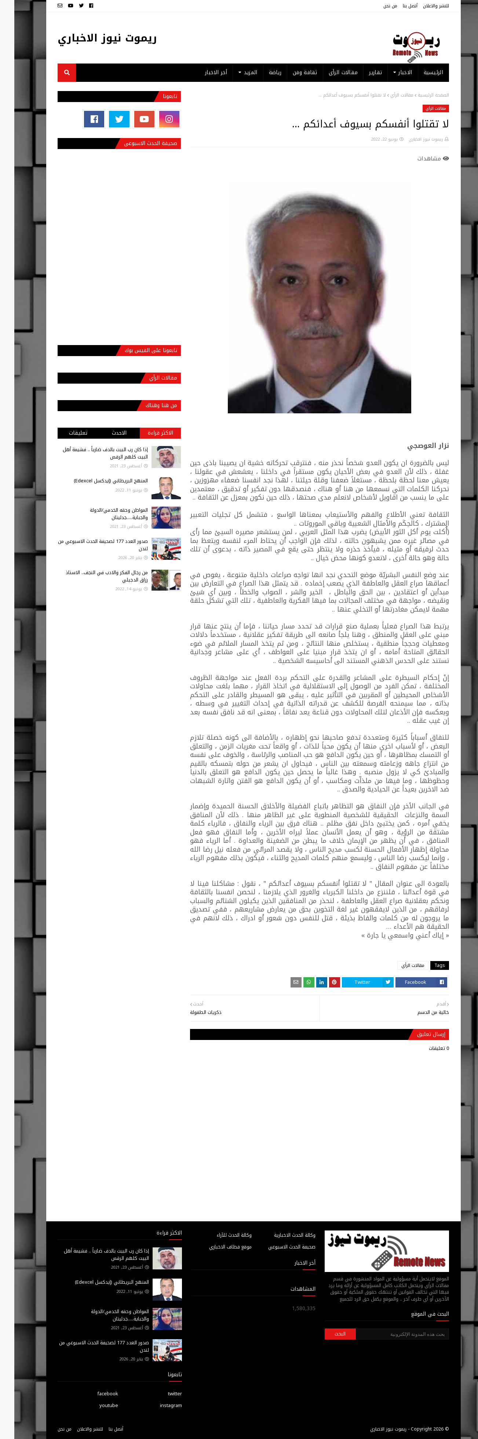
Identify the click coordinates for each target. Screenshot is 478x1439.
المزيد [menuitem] (236, 72)
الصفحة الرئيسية (419, 95)
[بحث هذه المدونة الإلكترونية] (388, 1334)
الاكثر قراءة (146, 433)
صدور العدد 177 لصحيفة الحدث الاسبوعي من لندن (89, 545)
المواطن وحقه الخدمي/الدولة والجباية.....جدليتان (105, 513)
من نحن (376, 6)
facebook (93, 1393)
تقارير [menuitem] (361, 72)
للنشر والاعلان (422, 6)
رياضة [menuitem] (261, 72)
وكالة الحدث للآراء (219, 1235)
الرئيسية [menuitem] (419, 72)
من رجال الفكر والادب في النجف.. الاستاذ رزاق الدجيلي (92, 576)
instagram (157, 1405)
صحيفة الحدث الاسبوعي (277, 1246)
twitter (161, 1393)
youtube (94, 1405)
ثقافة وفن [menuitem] (290, 72)
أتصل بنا (395, 6)
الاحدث (105, 433)
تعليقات (64, 433)
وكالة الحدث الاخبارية (280, 1235)
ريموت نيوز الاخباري (93, 38)
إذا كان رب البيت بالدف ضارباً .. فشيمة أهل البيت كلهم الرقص (91, 453)
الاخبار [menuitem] (391, 72)
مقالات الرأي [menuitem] (329, 72)
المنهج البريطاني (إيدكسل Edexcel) (96, 480)
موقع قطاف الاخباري (216, 1246)
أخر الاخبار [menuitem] (202, 72)
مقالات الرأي (387, 95)
